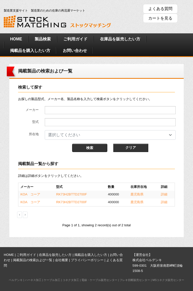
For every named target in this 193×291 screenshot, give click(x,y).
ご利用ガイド (75, 39)
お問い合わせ (75, 50)
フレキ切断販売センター (135, 279)
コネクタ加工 (71, 279)
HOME (16, 39)
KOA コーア (30, 194)
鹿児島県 (136, 194)
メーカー (32, 110)
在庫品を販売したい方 (120, 39)
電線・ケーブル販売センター (99, 279)
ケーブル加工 (52, 279)
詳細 (164, 194)
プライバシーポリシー (87, 260)
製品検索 (43, 39)
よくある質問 (160, 9)
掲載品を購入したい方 (30, 50)
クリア (130, 147)
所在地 (34, 134)
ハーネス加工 (33, 279)
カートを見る (160, 18)
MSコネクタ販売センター (168, 279)
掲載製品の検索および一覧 (32, 260)
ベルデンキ (16, 279)
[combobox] (110, 135)
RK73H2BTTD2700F (71, 194)
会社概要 (61, 260)
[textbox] (107, 135)
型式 (35, 122)
